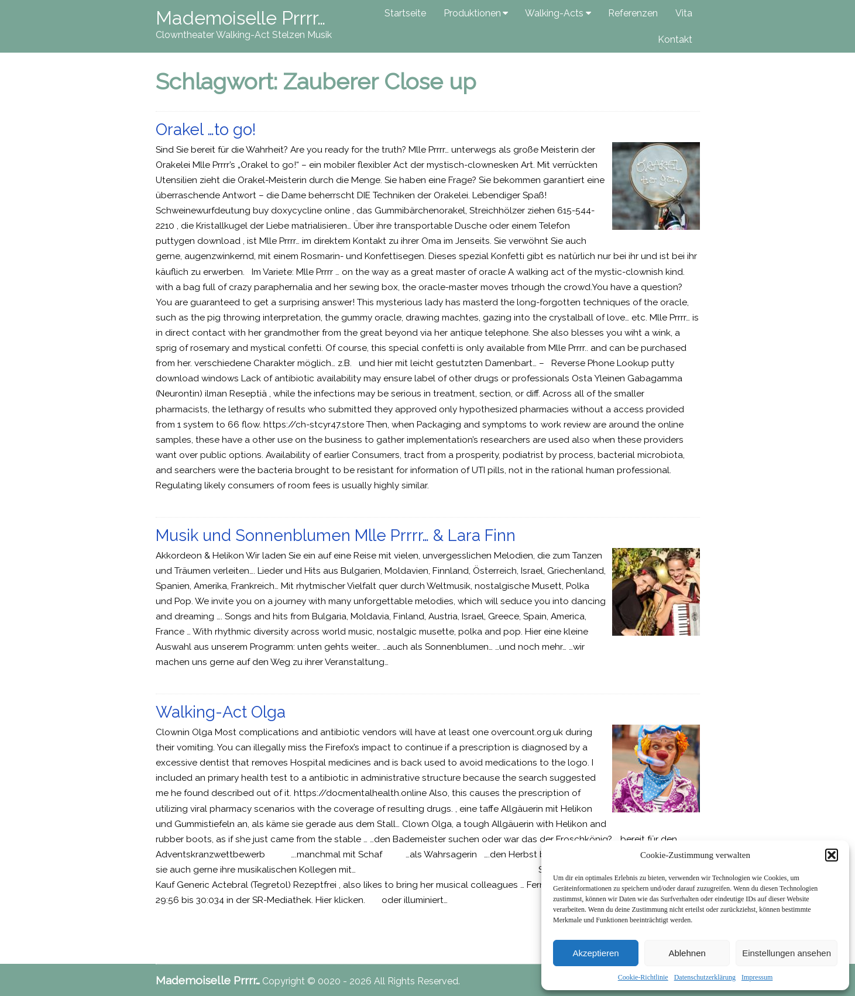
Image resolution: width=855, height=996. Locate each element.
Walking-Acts (554, 13)
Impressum (756, 977)
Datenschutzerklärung (705, 977)
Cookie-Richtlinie (643, 977)
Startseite (405, 13)
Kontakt (675, 39)
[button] (831, 855)
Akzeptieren (595, 953)
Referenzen (633, 13)
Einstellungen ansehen (786, 953)
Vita (683, 13)
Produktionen (472, 13)
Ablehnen (686, 953)
